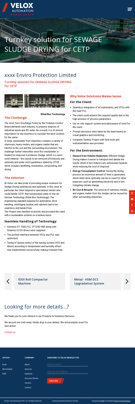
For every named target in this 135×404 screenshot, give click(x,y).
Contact (28, 388)
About (27, 365)
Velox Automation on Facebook (132, 206)
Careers (28, 383)
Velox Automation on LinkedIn (132, 212)
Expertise (28, 374)
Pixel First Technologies (123, 401)
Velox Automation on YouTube (132, 200)
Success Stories (31, 378)
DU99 (102, 401)
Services (28, 369)
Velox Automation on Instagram (132, 194)
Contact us (9, 332)
